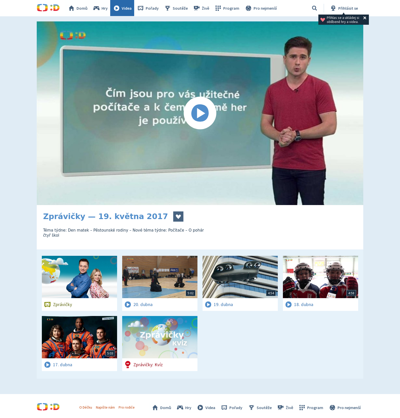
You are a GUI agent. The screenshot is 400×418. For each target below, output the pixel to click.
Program (227, 8)
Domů (78, 8)
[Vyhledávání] (314, 8)
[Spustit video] (200, 113)
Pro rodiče (127, 407)
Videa (122, 8)
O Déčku (85, 407)
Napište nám (105, 407)
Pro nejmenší (261, 8)
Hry (100, 8)
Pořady (148, 8)
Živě (201, 8)
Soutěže (176, 8)
